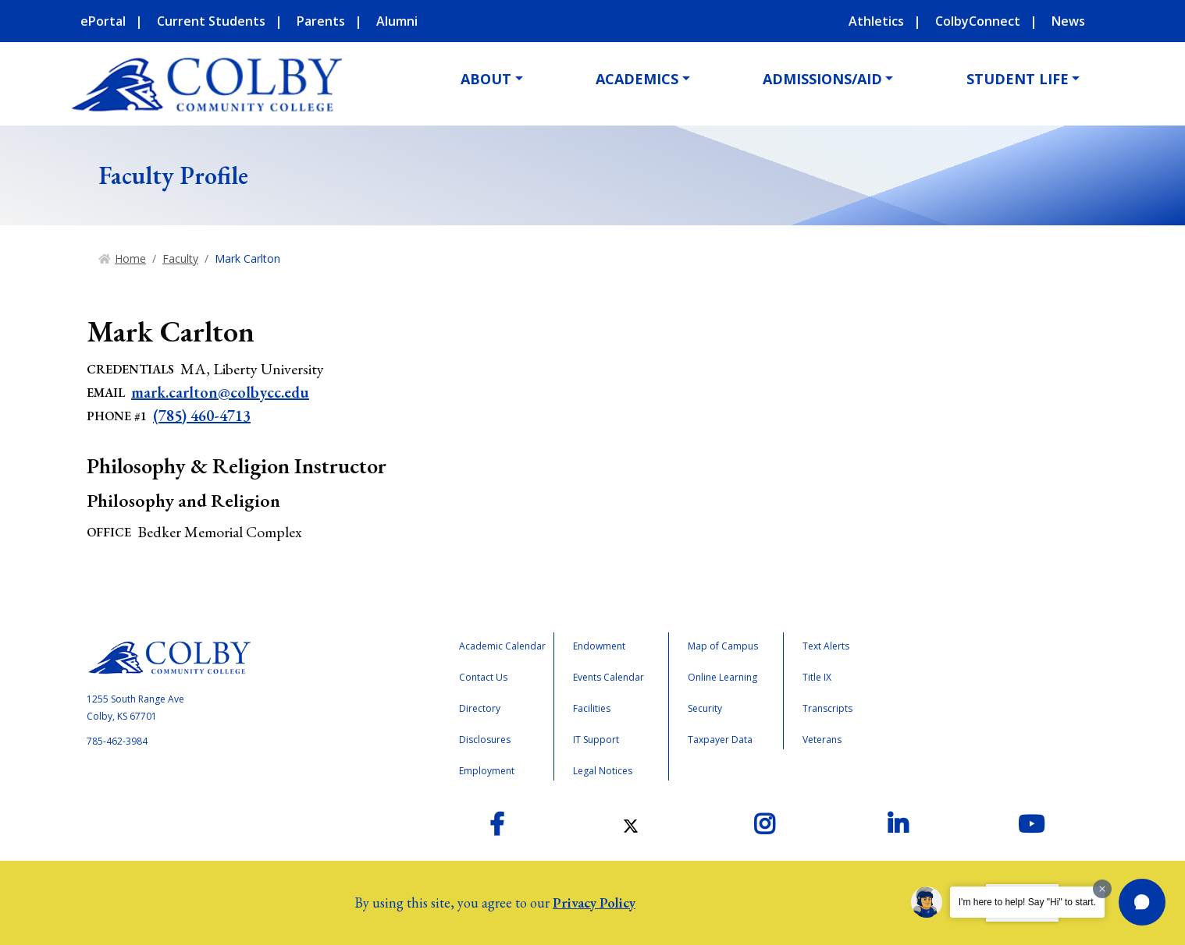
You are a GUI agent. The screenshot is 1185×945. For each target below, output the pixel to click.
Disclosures (485, 739)
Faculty (180, 258)
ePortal (103, 21)
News (1068, 21)
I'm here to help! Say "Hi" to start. (1027, 902)
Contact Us (483, 677)
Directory (479, 708)
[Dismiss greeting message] (1102, 889)
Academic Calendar (502, 646)
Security (705, 708)
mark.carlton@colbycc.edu (220, 392)
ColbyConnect (977, 21)
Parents (321, 21)
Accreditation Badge (975, 697)
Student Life (1017, 78)
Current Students (211, 21)
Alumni (397, 21)
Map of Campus (723, 646)
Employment (486, 770)
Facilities (591, 708)
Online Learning (722, 677)
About (486, 78)
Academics (637, 78)
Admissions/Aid (822, 78)
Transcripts (827, 708)
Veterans (822, 739)
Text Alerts (825, 646)
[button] (1142, 902)
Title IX (816, 677)
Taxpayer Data (720, 739)
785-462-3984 (117, 741)
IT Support (596, 739)
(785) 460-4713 (202, 415)
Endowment (599, 646)
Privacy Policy (594, 902)
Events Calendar (608, 677)
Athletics (876, 21)
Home (130, 258)
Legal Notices (602, 770)
